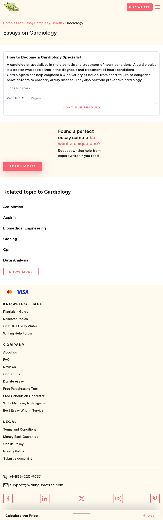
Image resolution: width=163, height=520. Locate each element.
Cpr (6, 249)
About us (10, 353)
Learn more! (23, 166)
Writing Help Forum (17, 334)
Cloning (10, 239)
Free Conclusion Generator (23, 396)
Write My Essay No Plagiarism (25, 403)
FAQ (6, 360)
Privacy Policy (13, 451)
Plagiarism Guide (15, 312)
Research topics (15, 319)
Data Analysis (15, 260)
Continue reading (81, 108)
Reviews (9, 367)
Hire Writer (139, 7)
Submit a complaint (17, 459)
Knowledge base (22, 304)
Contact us (11, 374)
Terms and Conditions (19, 430)
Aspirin (9, 217)
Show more (21, 272)
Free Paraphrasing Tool (20, 389)
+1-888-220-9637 (25, 477)
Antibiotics (13, 207)
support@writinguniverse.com (36, 485)
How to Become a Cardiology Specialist (44, 57)
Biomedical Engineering (24, 228)
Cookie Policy (13, 444)
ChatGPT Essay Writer (20, 326)
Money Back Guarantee (21, 437)
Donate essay (13, 382)
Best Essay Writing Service (23, 411)
